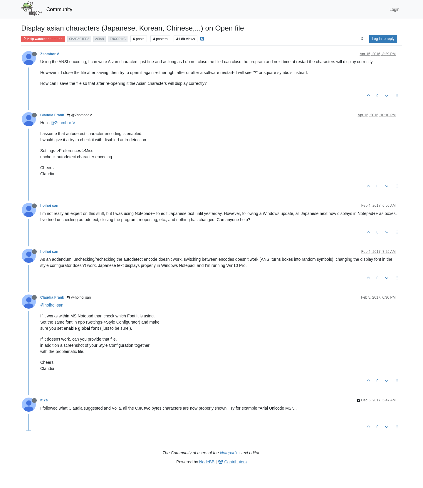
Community (59, 9)
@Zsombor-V (63, 122)
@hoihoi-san (51, 305)
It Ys (44, 400)
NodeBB (206, 462)
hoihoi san (49, 205)
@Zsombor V (79, 115)
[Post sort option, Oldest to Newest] (362, 39)
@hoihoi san (79, 297)
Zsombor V (49, 54)
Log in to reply (383, 39)
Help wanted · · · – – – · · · (43, 39)
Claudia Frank (52, 115)
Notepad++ (230, 452)
